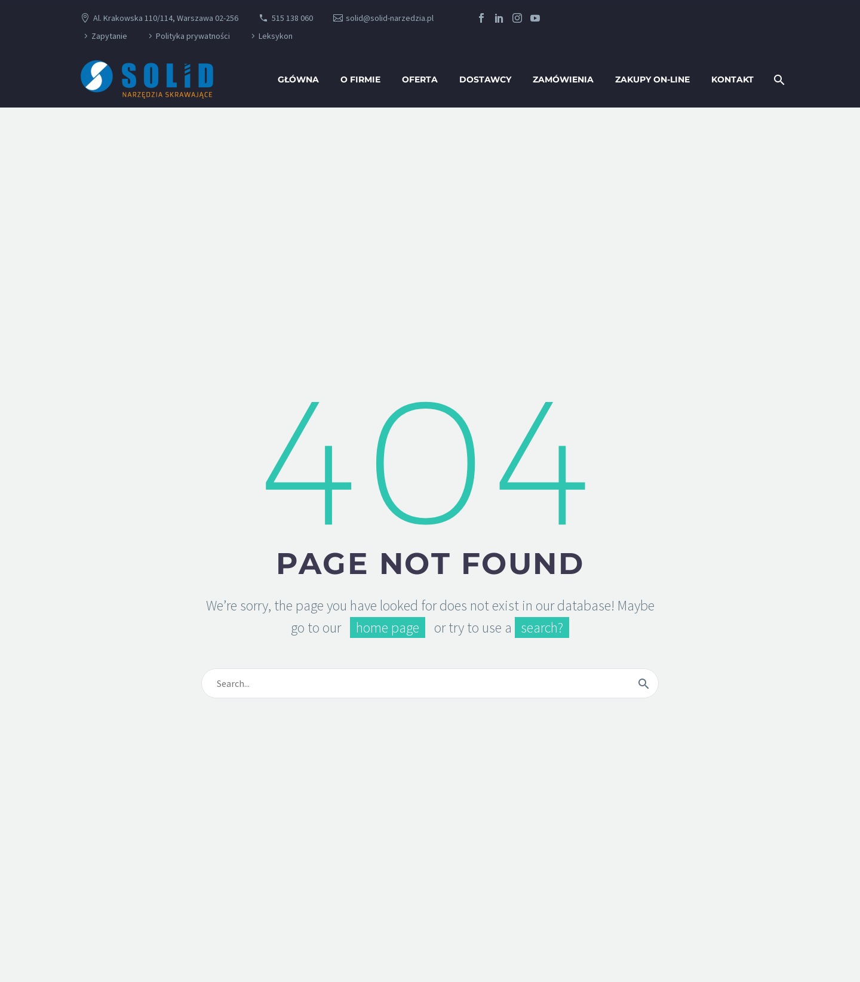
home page (387, 627)
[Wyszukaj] (778, 79)
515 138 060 (292, 18)
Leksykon (276, 35)
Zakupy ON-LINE (652, 79)
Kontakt (732, 79)
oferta (420, 79)
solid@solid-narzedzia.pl (390, 18)
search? (542, 627)
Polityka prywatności (193, 35)
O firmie (360, 79)
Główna (298, 79)
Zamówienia (563, 79)
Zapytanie (109, 35)
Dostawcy (485, 79)
